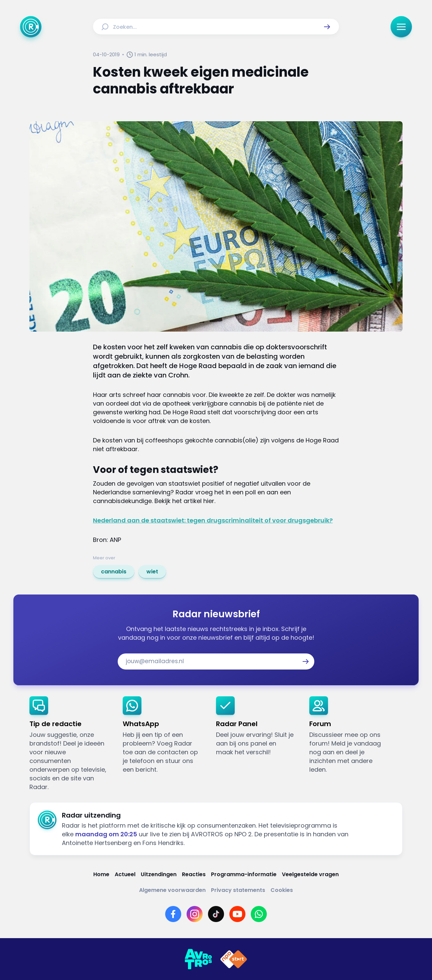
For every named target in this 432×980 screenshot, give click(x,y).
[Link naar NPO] (233, 959)
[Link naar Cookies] (282, 890)
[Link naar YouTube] (237, 914)
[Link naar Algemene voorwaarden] (172, 890)
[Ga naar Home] (30, 27)
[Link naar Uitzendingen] (159, 874)
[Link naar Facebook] (173, 914)
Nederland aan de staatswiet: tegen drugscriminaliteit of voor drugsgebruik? (213, 520)
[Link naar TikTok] (216, 914)
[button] (327, 27)
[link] (113, 571)
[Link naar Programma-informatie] (244, 874)
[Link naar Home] (101, 874)
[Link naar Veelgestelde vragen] (310, 874)
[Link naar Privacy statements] (238, 890)
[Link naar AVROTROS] (198, 959)
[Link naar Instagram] (195, 914)
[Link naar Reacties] (194, 874)
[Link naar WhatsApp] (259, 914)
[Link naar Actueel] (125, 874)
